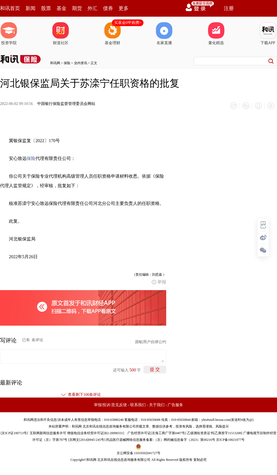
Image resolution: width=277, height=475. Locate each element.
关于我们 (157, 405)
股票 (46, 8)
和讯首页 (10, 8)
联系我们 (138, 405)
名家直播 (164, 33)
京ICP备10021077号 (230, 439)
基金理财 (112, 33)
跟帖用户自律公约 (150, 342)
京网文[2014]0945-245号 (86, 439)
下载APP (268, 33)
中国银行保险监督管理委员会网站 (66, 104)
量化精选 (216, 33)
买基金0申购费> (128, 23)
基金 (61, 8)
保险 (67, 63)
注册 (229, 8)
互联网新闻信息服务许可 (48, 433)
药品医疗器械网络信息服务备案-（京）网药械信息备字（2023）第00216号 (160, 439)
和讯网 (55, 63)
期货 (77, 8)
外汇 (93, 8)
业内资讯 (80, 63)
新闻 (30, 8)
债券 (108, 8)
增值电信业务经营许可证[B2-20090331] (95, 433)
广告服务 (175, 405)
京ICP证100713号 (14, 433)
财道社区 (60, 33)
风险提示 (222, 426)
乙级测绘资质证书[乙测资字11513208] (214, 433)
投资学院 (9, 33)
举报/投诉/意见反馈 (110, 405)
